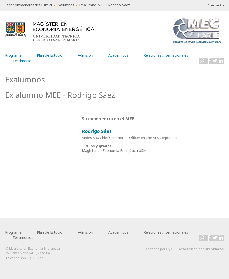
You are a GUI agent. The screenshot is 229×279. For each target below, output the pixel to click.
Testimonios (23, 59)
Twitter (214, 61)
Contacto (215, 5)
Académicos (118, 54)
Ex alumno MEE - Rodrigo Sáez (60, 95)
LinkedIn (221, 61)
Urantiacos (214, 249)
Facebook (208, 61)
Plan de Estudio (50, 54)
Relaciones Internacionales (166, 54)
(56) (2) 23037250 (33, 258)
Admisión (85, 54)
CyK (169, 249)
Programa (13, 54)
